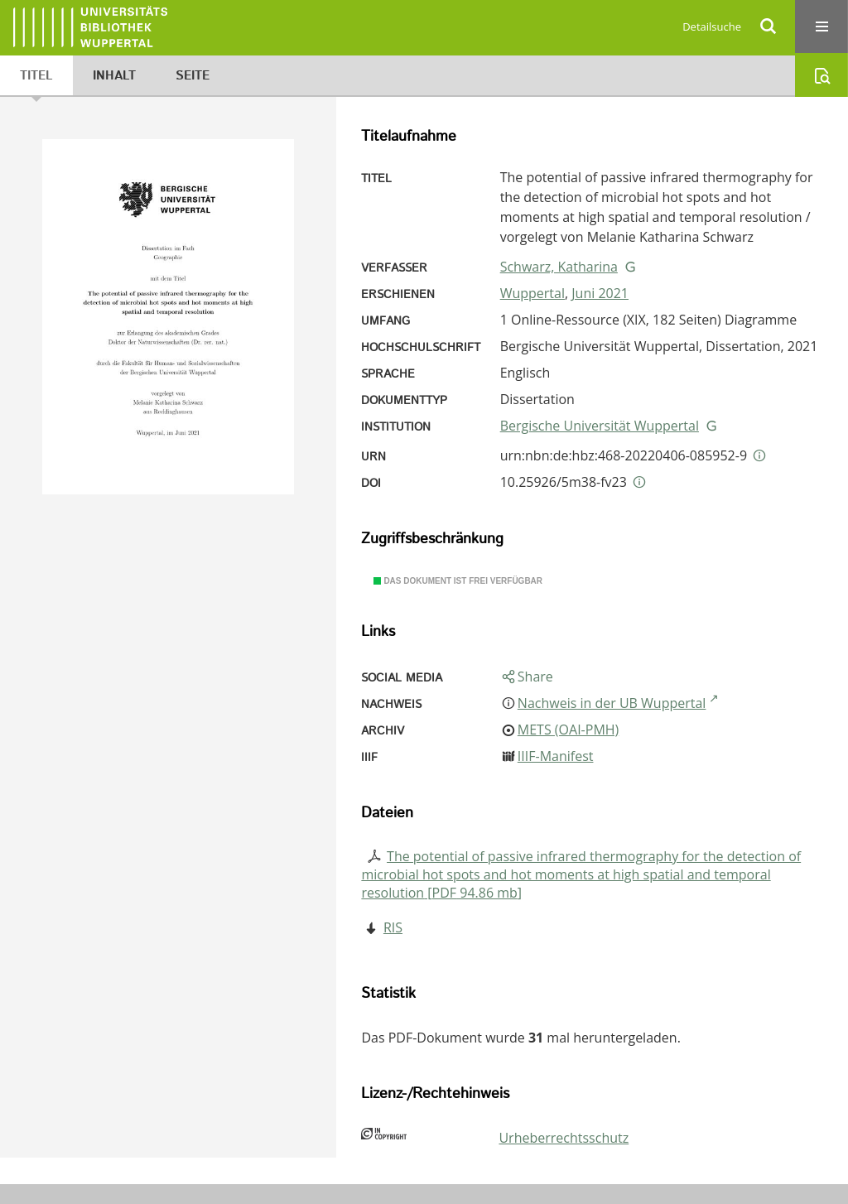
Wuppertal (532, 293)
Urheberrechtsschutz (564, 1138)
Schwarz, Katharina (559, 267)
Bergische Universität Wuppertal (599, 426)
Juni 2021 (600, 293)
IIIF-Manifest (556, 756)
